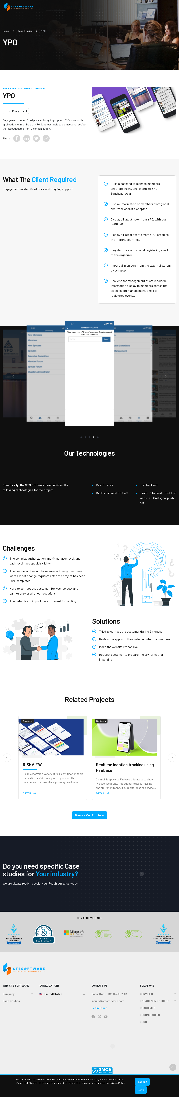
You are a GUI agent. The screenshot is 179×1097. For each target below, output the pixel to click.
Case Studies (25, 30)
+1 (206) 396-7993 (116, 995)
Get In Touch (99, 1009)
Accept (142, 1081)
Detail (30, 795)
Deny (141, 1089)
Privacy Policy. (117, 1082)
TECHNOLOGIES (150, 1016)
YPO (43, 30)
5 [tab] (98, 439)
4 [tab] (93, 439)
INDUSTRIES (147, 1009)
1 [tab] (81, 439)
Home (6, 30)
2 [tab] (85, 439)
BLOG (143, 1023)
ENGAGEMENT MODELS (154, 1002)
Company (9, 995)
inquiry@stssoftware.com (107, 1002)
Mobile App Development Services (24, 88)
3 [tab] (89, 439)
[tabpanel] (89, 374)
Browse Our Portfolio (89, 817)
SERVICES (146, 995)
